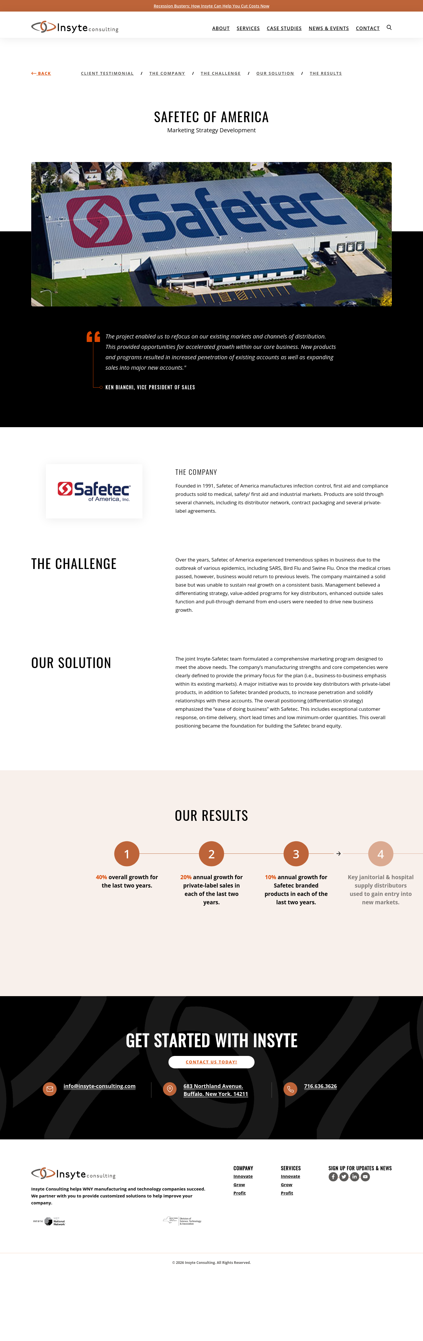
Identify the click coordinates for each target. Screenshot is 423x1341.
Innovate (243, 1176)
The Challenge (221, 73)
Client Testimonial (107, 73)
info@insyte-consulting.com (100, 1086)
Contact (368, 28)
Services (248, 28)
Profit (239, 1193)
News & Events (329, 28)
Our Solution (275, 73)
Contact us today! (211, 1062)
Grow (239, 1184)
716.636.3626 (320, 1086)
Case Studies (284, 28)
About (221, 28)
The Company (167, 73)
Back (41, 73)
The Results (326, 73)
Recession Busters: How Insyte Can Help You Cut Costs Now (211, 6)
